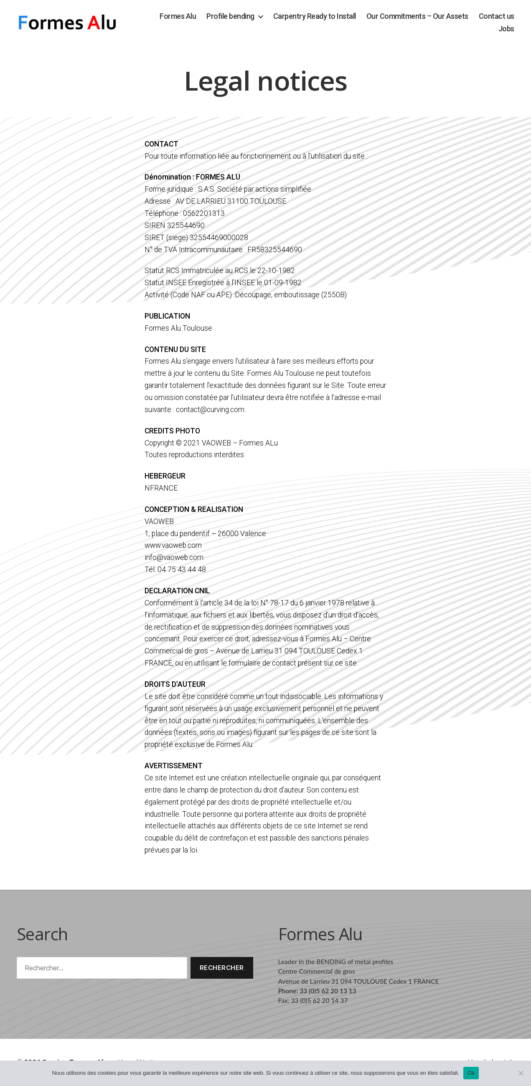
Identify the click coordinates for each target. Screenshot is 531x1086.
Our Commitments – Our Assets (417, 16)
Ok (471, 1073)
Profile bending (230, 16)
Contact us (496, 16)
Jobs (506, 28)
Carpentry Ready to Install (314, 16)
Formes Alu (178, 16)
